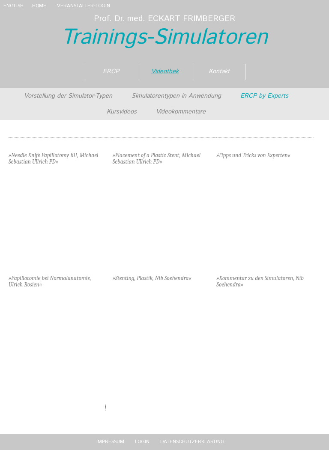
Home (39, 5)
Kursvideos (122, 111)
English (13, 5)
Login (142, 441)
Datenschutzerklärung (192, 441)
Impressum (110, 441)
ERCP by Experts (264, 96)
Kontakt (219, 71)
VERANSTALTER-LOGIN (83, 5)
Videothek (165, 71)
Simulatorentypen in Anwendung (176, 96)
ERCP (111, 71)
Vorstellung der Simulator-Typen (68, 96)
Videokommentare (181, 111)
